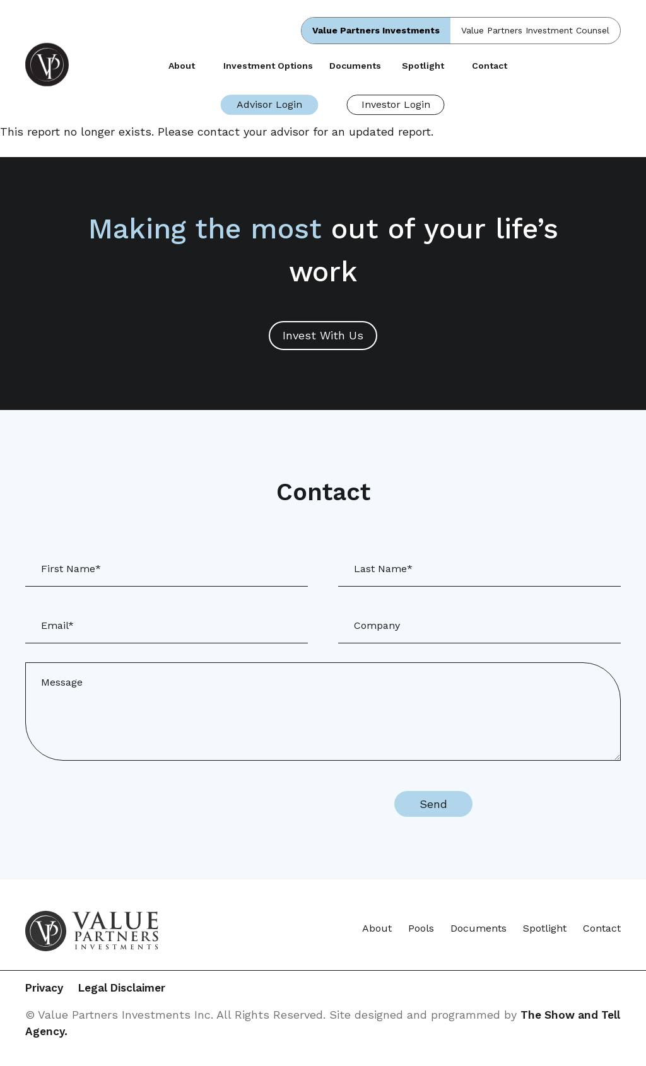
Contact (489, 66)
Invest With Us (323, 335)
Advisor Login (269, 104)
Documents (355, 66)
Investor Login (395, 104)
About (181, 66)
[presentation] (270, 804)
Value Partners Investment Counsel (535, 30)
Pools (421, 928)
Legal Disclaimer (137, 988)
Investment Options (268, 66)
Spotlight (423, 66)
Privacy (45, 988)
